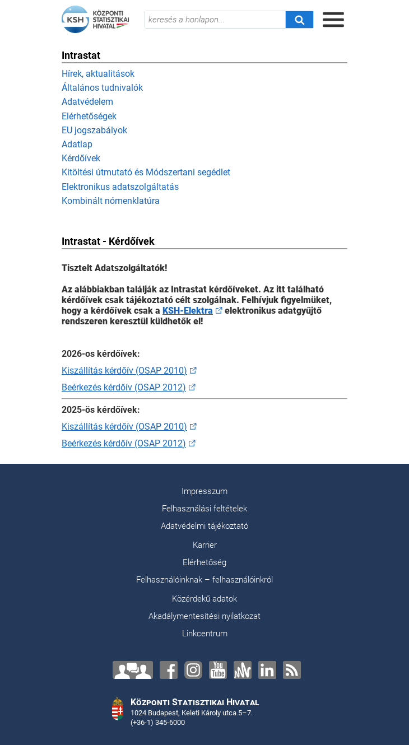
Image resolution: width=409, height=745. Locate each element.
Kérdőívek (81, 158)
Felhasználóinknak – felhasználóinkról (204, 580)
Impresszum (204, 491)
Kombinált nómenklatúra (111, 200)
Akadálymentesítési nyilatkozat (204, 616)
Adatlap (77, 144)
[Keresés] (299, 19)
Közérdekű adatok (204, 599)
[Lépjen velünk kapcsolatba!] (133, 670)
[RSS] (292, 670)
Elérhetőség (204, 562)
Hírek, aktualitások (98, 73)
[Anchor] (243, 670)
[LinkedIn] (267, 670)
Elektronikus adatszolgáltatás (120, 186)
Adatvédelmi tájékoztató (204, 526)
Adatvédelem (87, 101)
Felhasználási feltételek (204, 509)
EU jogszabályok (94, 130)
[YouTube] (218, 670)
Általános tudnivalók (102, 87)
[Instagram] (193, 670)
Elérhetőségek (89, 116)
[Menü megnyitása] (333, 20)
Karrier (205, 545)
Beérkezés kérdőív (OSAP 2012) (124, 387)
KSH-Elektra (187, 310)
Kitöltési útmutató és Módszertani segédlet (146, 172)
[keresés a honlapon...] (215, 19)
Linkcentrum (204, 633)
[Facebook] (169, 670)
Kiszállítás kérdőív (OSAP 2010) (124, 370)
